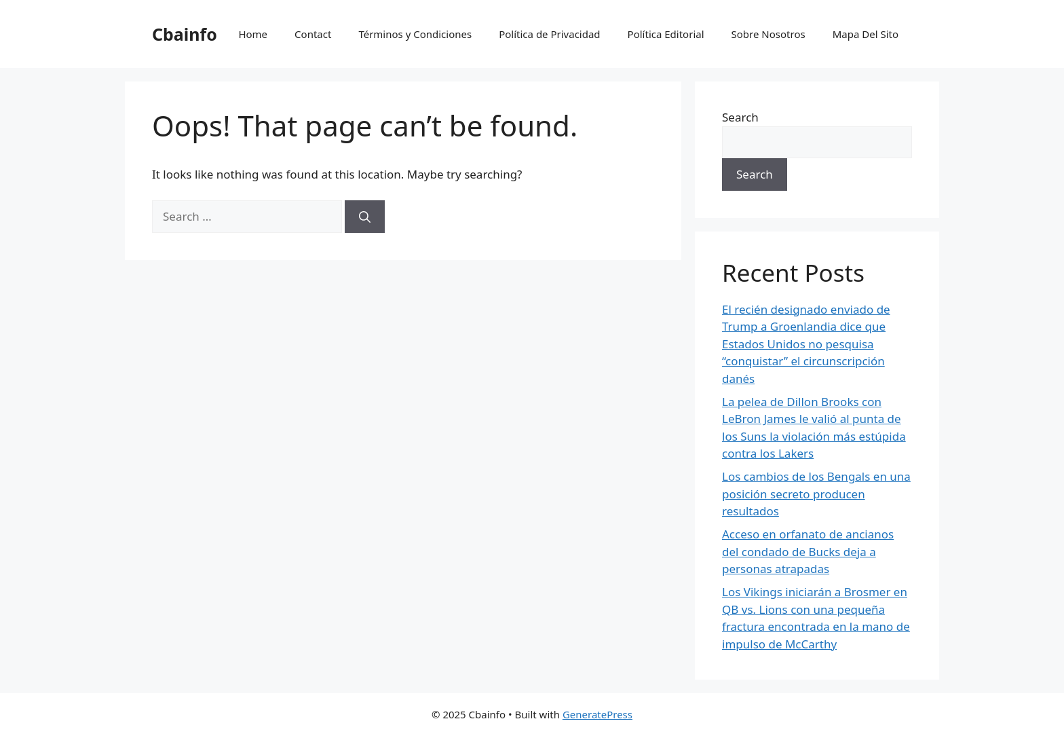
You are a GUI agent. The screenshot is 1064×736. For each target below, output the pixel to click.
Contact (312, 34)
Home (252, 34)
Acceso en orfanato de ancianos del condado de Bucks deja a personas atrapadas (808, 551)
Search (740, 117)
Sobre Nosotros (768, 34)
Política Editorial (666, 34)
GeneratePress (597, 714)
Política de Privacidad (549, 34)
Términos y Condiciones (415, 34)
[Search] (365, 216)
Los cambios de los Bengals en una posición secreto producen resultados (816, 493)
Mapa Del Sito (865, 34)
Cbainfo (184, 33)
